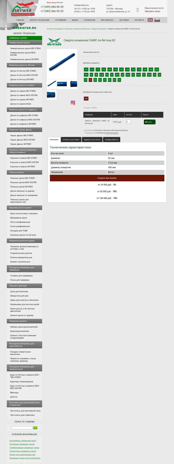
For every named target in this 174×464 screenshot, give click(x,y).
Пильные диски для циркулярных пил (19, 200)
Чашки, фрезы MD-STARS (21, 135)
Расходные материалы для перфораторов (21, 367)
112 (92, 69)
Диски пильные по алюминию (24, 195)
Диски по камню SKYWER (22, 99)
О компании (89, 20)
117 (98, 69)
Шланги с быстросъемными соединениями (23, 336)
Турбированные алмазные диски (24, 448)
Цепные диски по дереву (21, 315)
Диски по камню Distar (20, 104)
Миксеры (14, 392)
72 (100, 80)
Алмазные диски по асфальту (23, 109)
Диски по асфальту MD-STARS (24, 115)
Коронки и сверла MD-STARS (23, 158)
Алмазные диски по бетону (22, 65)
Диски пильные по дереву (22, 191)
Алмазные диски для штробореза (24, 458)
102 (86, 69)
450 (138, 75)
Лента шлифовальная (20, 222)
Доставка (124, 20)
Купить (149, 122)
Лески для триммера (19, 280)
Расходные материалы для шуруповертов (21, 344)
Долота (13, 397)
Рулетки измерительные (21, 257)
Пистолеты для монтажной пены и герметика (24, 403)
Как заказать (107, 20)
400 (127, 75)
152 (127, 69)
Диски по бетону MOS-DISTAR (24, 75)
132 (115, 69)
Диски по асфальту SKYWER (23, 124)
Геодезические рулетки (21, 253)
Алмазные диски (18, 38)
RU (157, 20)
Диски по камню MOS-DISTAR (24, 95)
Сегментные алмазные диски (22, 451)
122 (103, 69)
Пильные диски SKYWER (21, 186)
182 (145, 69)
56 (159, 75)
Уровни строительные (20, 262)
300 (101, 75)
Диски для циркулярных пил (22, 455)
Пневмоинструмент (18, 321)
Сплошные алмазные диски (22, 444)
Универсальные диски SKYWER (24, 59)
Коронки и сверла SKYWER (22, 166)
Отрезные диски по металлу (23, 235)
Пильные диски (16, 172)
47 (144, 75)
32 (107, 75)
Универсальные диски (19, 42)
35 (112, 75)
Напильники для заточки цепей (24, 304)
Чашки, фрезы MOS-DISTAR (22, 140)
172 (139, 69)
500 (149, 75)
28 (96, 75)
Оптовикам (60, 20)
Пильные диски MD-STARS (22, 178)
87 (114, 80)
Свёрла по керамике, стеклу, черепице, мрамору (23, 359)
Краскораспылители (19, 331)
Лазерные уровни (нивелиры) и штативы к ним (24, 247)
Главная (20, 20)
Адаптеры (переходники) (21, 381)
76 (105, 80)
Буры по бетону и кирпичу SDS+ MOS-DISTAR (24, 387)
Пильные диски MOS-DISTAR (23, 182)
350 (117, 75)
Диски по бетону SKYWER (22, 79)
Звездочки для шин (19, 296)
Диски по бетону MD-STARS (23, 71)
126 (109, 69)
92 (119, 80)
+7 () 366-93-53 (52, 11)
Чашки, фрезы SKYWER (20, 144)
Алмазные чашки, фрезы (20, 130)
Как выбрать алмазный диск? (22, 441)
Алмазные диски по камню (21, 85)
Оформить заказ (152, 11)
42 (133, 75)
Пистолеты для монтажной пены (25, 411)
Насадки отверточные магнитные (20, 353)
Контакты (139, 20)
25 (91, 75)
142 (121, 69)
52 (155, 75)
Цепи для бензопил (19, 291)
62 (90, 80)
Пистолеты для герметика (22, 415)
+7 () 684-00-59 (52, 6)
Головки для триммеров (21, 275)
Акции (75, 20)
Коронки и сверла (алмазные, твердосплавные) (23, 151)
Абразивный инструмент (20, 208)
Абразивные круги (18, 218)
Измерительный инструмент (22, 241)
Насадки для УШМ (18, 230)
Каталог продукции (39, 20)
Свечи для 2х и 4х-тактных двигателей (22, 309)
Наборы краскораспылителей (24, 327)
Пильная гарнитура (18, 286)
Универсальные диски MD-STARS (25, 48)
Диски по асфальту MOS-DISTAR (25, 119)
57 (86, 80)
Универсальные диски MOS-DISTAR (23, 53)
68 (95, 80)
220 (156, 69)
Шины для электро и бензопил (24, 300)
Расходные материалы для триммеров (21, 268)
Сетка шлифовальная (20, 226)
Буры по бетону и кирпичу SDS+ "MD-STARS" (24, 376)
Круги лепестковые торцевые (24, 213)
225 (86, 75)
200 (150, 69)
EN (150, 20)
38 (122, 75)
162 (133, 69)
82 (110, 80)
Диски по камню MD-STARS (23, 91)
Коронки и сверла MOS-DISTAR (24, 162)
